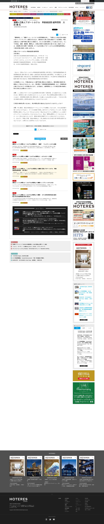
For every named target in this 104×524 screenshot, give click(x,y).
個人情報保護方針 (88, 506)
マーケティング (40, 14)
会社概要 (86, 501)
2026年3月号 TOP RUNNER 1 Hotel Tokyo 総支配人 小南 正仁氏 (27, 260)
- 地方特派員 (66, 508)
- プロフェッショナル (68, 506)
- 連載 (65, 504)
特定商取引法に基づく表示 (89, 508)
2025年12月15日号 (69, 477)
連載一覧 (64, 138)
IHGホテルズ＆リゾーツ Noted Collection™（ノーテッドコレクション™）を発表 (85, 315)
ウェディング (26, 14)
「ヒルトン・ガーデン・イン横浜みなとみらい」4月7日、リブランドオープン (38, 227)
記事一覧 (15, 11)
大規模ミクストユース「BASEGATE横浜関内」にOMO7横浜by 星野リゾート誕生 (39, 211)
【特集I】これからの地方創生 (50, 479)
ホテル (76, 7)
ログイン (92, 1)
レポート (51, 7)
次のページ (64, 34)
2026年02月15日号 (34, 477)
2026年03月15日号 (17, 477)
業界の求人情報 (14, 1)
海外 (67, 14)
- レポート (66, 503)
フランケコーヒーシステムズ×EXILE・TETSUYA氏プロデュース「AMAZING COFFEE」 (40, 219)
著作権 (86, 503)
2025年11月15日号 (87, 477)
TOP (12, 11)
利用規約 (86, 504)
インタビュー (45, 7)
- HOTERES (66, 498)
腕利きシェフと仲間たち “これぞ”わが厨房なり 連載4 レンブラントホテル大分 (33, 182)
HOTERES (33, 7)
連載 (56, 7)
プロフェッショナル (62, 7)
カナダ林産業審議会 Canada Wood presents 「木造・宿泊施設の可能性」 (28, 258)
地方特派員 (71, 7)
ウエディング (78, 501)
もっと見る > (83, 319)
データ (33, 14)
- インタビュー (67, 501)
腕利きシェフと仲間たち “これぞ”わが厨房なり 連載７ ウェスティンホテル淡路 (34, 144)
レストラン (20, 14)
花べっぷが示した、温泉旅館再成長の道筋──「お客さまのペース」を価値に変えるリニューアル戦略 (84, 358)
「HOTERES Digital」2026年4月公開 (20, 255)
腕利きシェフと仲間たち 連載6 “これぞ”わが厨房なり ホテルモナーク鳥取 (32, 156)
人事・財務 (54, 14)
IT (46, 14)
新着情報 (86, 498)
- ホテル (65, 509)
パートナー (82, 7)
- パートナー (66, 511)
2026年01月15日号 (52, 477)
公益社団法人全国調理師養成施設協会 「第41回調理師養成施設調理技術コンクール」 (85, 309)
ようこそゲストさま (85, 1)
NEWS (38, 7)
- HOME (59, 498)
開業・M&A (60, 14)
